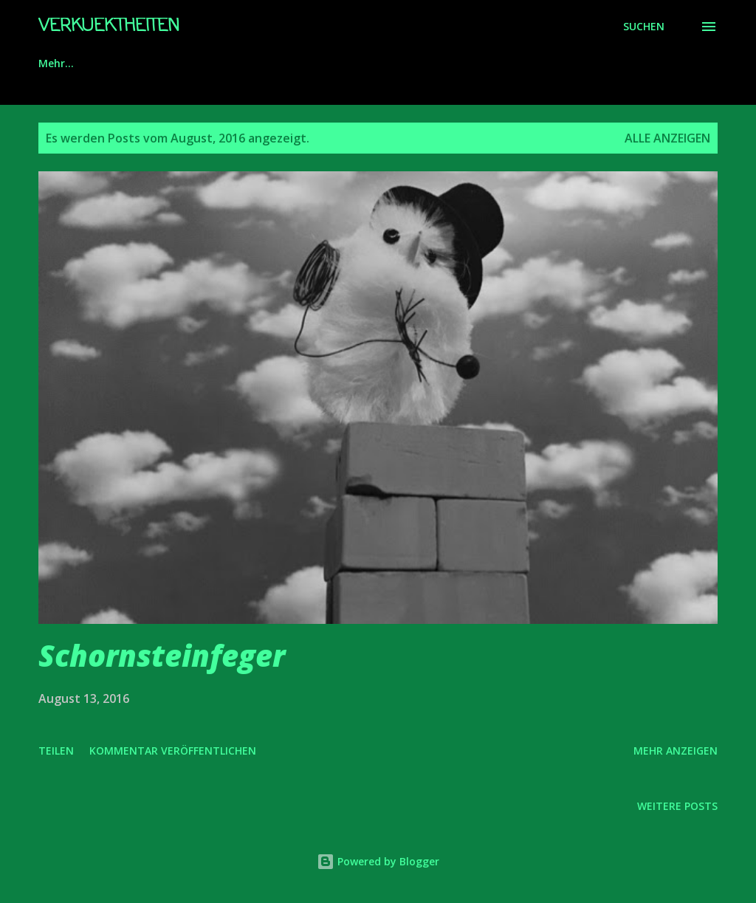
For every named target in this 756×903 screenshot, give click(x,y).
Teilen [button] (56, 751)
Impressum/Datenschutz (200, 63)
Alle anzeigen (667, 138)
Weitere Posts (677, 806)
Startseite (64, 63)
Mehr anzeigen (675, 751)
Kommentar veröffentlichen (172, 751)
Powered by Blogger (378, 861)
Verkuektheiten (108, 26)
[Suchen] (643, 26)
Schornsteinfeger (161, 655)
